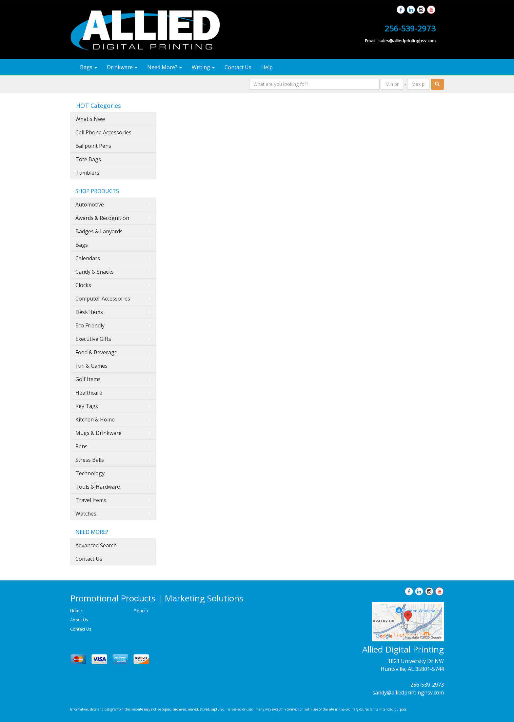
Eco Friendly (90, 325)
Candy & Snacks (94, 271)
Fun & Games (91, 365)
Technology (90, 473)
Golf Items (88, 379)
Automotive (89, 204)
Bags (88, 67)
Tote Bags (88, 159)
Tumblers (87, 172)
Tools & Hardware (97, 486)
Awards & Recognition (102, 218)
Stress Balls (89, 459)
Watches (85, 513)
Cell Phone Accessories (103, 132)
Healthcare (88, 392)
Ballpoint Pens (93, 145)
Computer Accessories (102, 298)
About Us (79, 620)
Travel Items (90, 500)
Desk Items (89, 312)
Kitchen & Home (95, 419)
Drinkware (122, 67)
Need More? (164, 67)
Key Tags (86, 406)
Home (76, 611)
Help (267, 67)
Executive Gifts (93, 338)
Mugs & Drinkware (98, 433)
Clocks (83, 285)
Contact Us (238, 67)
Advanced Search (96, 545)
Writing (203, 67)
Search (141, 611)
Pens (81, 446)
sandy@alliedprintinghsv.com (408, 692)
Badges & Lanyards (99, 231)
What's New (90, 119)
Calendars (87, 258)
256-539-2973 (427, 684)
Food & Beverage (96, 352)
